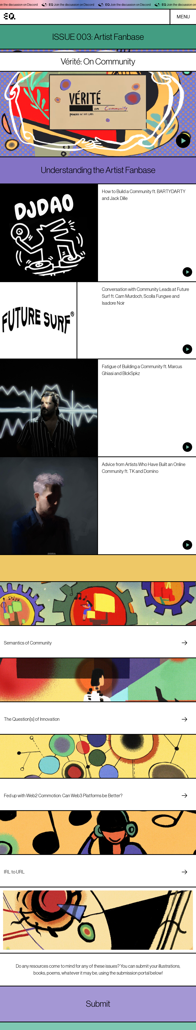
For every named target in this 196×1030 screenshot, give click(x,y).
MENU (183, 17)
